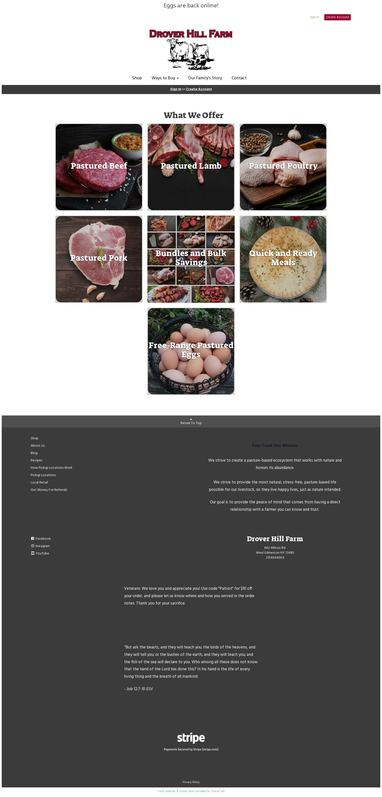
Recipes (36, 460)
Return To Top (191, 421)
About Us (37, 446)
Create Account (337, 17)
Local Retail (39, 482)
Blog (34, 453)
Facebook (41, 539)
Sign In (314, 17)
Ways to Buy (165, 78)
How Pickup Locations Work (51, 468)
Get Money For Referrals (49, 490)
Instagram (40, 546)
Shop (137, 78)
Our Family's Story (205, 78)
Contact (239, 78)
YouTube (40, 553)
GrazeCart (218, 791)
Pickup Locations (43, 475)
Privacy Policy (191, 782)
